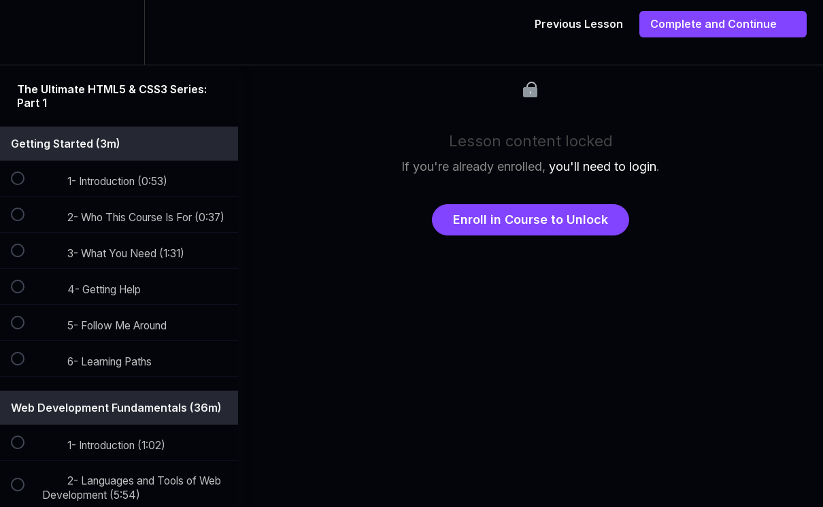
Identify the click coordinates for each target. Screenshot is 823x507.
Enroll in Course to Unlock (530, 219)
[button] (25, 32)
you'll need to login (602, 166)
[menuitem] (119, 32)
